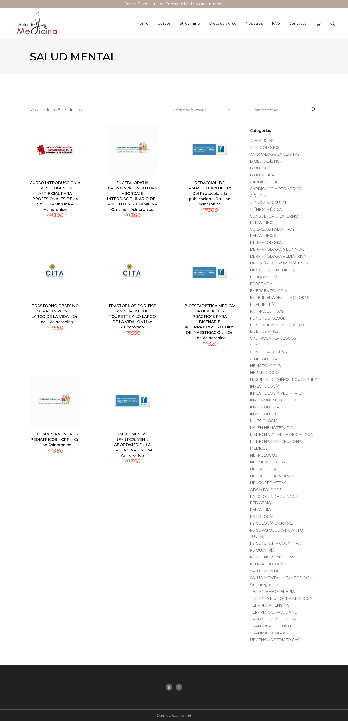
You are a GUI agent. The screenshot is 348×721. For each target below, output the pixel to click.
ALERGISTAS (261, 140)
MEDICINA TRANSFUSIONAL (277, 441)
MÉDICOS (259, 448)
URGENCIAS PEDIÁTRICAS (274, 640)
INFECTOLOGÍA (264, 386)
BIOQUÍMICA (262, 175)
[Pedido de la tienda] (201, 109)
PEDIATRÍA (260, 509)
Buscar (312, 109)
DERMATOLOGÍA (266, 242)
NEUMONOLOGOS (267, 462)
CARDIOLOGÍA (263, 182)
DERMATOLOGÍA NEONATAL (277, 249)
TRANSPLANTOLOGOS (271, 626)
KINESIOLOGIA (264, 421)
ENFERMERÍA (262, 304)
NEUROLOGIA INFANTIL (272, 476)
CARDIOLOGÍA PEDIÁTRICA (276, 189)
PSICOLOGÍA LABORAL (271, 523)
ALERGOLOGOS (264, 147)
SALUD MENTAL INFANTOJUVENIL (283, 578)
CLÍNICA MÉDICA (266, 209)
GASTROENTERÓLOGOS (273, 338)
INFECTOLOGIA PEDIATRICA (277, 393)
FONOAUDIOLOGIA (268, 318)
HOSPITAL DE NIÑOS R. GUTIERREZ (283, 379)
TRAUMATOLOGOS (268, 633)
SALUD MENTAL (265, 571)
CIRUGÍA (258, 195)
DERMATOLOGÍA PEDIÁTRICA (278, 256)
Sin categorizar (264, 584)
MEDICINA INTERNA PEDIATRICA (281, 434)
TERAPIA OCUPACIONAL (273, 612)
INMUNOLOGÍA (264, 407)
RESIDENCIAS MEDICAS (272, 557)
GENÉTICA (260, 345)
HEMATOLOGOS (265, 365)
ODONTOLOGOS (266, 489)
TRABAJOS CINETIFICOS (273, 619)
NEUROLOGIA (263, 469)
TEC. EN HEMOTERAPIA (272, 591)
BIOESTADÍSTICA (266, 161)
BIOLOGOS (260, 168)
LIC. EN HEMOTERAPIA (271, 427)
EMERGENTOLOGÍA (268, 290)
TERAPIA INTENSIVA (269, 605)
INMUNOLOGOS (265, 414)
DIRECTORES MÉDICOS (272, 270)
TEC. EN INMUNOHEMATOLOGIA (281, 598)
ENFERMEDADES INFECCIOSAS (279, 297)
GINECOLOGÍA (263, 359)
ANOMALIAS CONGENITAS (275, 154)
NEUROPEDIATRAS (268, 483)
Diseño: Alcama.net (174, 715)
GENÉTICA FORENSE (269, 352)
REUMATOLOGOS (266, 564)
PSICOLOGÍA (261, 516)
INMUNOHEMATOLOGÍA (273, 400)
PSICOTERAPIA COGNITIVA (275, 543)
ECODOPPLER (263, 277)
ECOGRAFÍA (261, 284)
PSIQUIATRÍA (262, 550)
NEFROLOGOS (263, 455)
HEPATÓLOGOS (265, 372)
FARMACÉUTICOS (266, 311)
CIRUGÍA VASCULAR (269, 202)
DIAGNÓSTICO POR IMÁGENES (279, 263)
